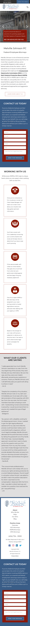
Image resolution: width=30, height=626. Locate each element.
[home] (14, 6)
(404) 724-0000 (23, 1)
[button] (27, 7)
